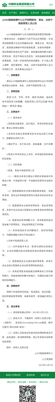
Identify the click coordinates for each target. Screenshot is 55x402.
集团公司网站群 (13, 375)
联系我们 (33, 382)
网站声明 (11, 382)
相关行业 (45, 375)
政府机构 (30, 375)
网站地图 (22, 382)
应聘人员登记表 (20, 347)
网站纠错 (44, 382)
